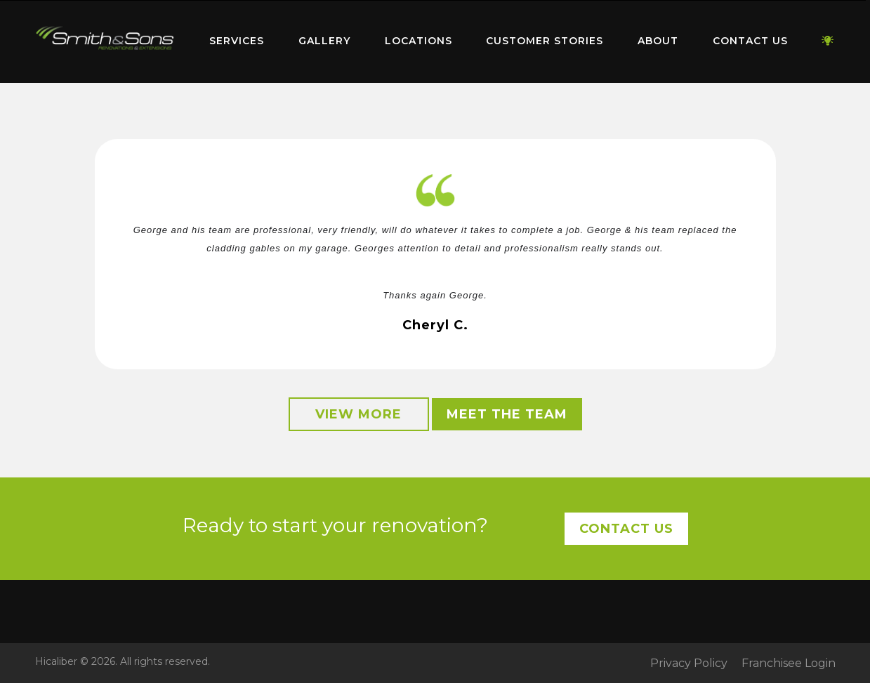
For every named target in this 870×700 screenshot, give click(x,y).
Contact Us (750, 40)
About (658, 40)
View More (358, 414)
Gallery (324, 40)
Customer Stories (544, 40)
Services (236, 40)
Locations (418, 40)
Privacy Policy (688, 663)
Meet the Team (507, 414)
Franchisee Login (789, 663)
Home (105, 38)
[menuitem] (105, 41)
